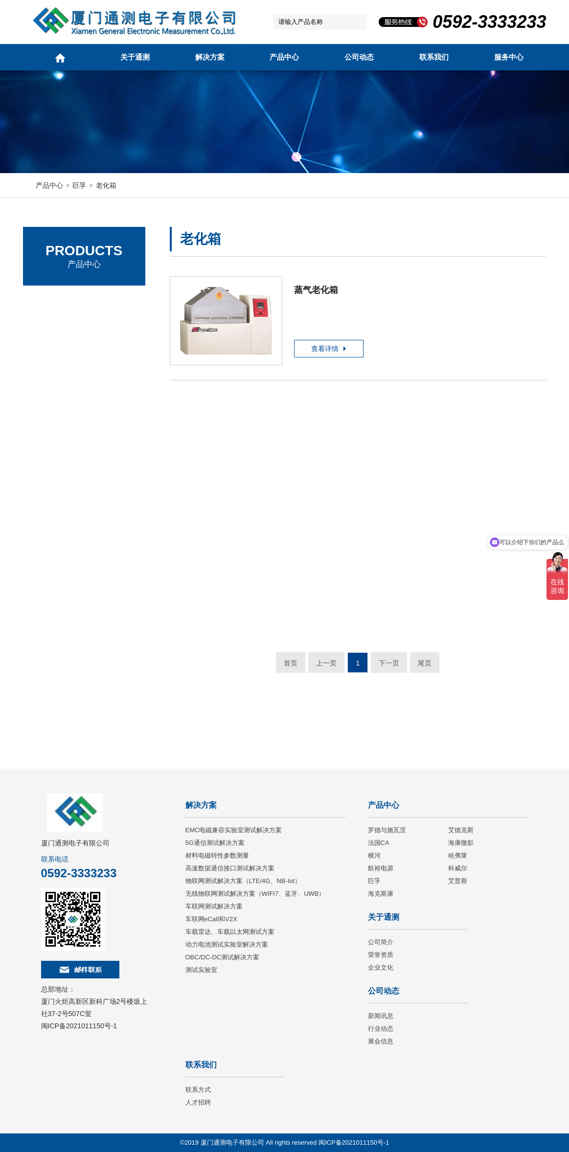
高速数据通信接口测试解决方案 (229, 868)
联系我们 (434, 57)
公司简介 (380, 942)
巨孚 (79, 185)
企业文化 (380, 967)
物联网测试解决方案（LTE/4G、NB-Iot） (243, 881)
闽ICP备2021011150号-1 (79, 1026)
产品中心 (284, 57)
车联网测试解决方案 (214, 906)
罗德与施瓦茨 (57, 300)
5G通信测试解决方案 (215, 842)
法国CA (47, 354)
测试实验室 (201, 970)
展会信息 (380, 1041)
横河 (374, 855)
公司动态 (359, 57)
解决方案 (210, 57)
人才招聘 (198, 1102)
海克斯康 (380, 893)
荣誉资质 (380, 954)
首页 (290, 663)
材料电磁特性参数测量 (217, 855)
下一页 (389, 663)
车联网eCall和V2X (211, 919)
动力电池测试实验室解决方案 (226, 944)
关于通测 (135, 57)
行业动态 (380, 1028)
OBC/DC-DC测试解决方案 (222, 957)
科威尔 (457, 868)
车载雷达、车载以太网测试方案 (229, 931)
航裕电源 (380, 868)
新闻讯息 (380, 1015)
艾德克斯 (50, 327)
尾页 (425, 663)
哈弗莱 (457, 855)
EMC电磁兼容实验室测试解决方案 (233, 830)
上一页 (326, 663)
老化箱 (106, 185)
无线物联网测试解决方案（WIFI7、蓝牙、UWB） (255, 893)
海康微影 (461, 842)
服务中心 (508, 57)
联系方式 (198, 1089)
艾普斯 (457, 881)
